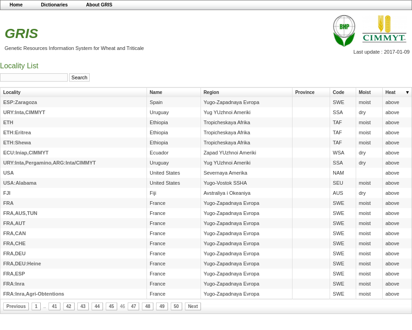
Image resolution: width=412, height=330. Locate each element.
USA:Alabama (20, 183)
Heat (390, 92)
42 (68, 306)
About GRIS (99, 4)
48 (147, 306)
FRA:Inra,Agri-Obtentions (33, 294)
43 (83, 306)
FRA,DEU (14, 253)
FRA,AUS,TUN (20, 213)
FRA (8, 203)
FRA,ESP (14, 273)
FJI (7, 193)
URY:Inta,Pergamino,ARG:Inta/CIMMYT (49, 162)
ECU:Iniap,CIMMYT (26, 152)
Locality (12, 92)
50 (176, 306)
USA (8, 173)
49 (161, 306)
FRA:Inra (13, 283)
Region (211, 92)
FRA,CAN (14, 233)
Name (156, 92)
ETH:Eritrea (17, 132)
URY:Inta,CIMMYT (24, 112)
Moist (365, 92)
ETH (8, 122)
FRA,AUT (14, 223)
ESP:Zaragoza (20, 102)
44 (97, 306)
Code (338, 92)
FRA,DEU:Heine (22, 263)
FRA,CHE (14, 243)
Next (193, 306)
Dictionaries (54, 4)
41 (54, 306)
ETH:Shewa (17, 142)
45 (111, 306)
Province (304, 92)
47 (133, 306)
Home (16, 4)
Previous (16, 306)
